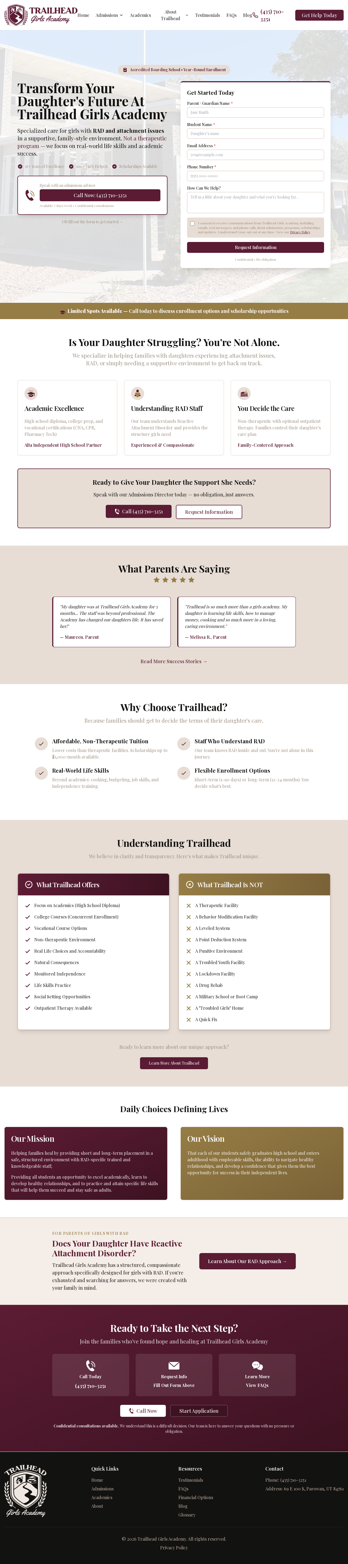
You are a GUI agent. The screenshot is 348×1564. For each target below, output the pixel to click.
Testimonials (207, 15)
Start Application (199, 1411)
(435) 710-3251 (90, 1386)
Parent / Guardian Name (210, 103)
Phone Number (201, 167)
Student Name (201, 124)
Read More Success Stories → (174, 661)
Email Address (201, 146)
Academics (140, 15)
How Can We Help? (204, 188)
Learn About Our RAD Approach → (247, 1261)
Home (83, 15)
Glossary (186, 1515)
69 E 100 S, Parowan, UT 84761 (314, 1488)
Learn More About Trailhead (174, 1063)
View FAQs (257, 1385)
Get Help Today (319, 15)
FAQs (231, 15)
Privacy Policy (300, 232)
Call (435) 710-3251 (138, 511)
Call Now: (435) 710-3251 (100, 195)
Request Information (255, 247)
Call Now (143, 1411)
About (97, 1506)
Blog (247, 15)
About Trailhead (175, 15)
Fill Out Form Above (174, 1385)
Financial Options (195, 1497)
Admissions (110, 15)
